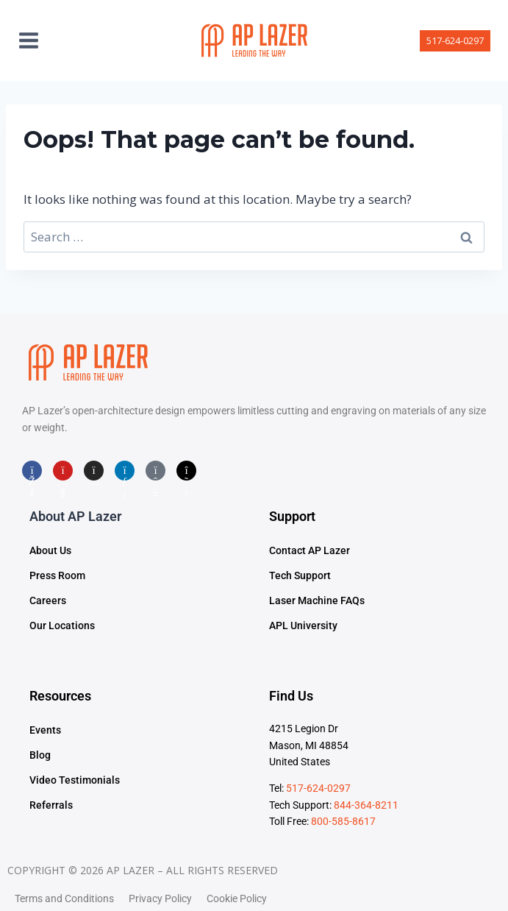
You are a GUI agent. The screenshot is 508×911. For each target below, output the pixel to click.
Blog (40, 755)
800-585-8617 (343, 821)
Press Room (57, 575)
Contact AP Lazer (309, 550)
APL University (303, 625)
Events (45, 730)
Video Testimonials (74, 780)
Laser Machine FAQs (317, 600)
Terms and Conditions (64, 898)
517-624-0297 (455, 40)
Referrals (51, 805)
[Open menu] (36, 40)
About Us (50, 550)
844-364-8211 (366, 805)
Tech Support (300, 575)
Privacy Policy (160, 898)
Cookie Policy (237, 898)
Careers (47, 600)
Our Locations (62, 625)
